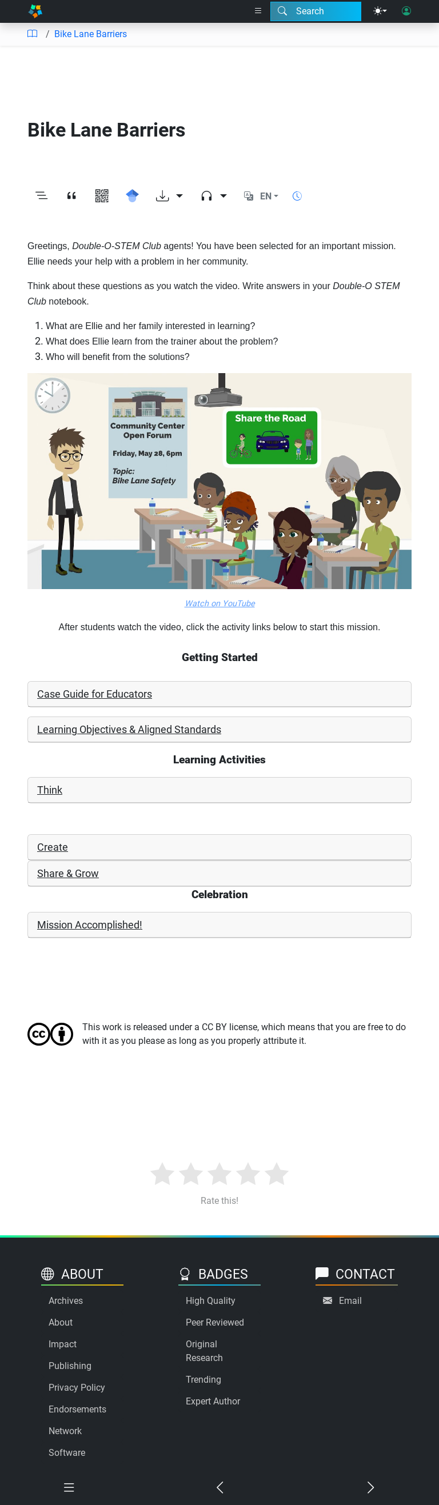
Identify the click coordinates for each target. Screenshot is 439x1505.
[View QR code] (102, 196)
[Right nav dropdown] (258, 11)
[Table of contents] (32, 34)
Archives (66, 1300)
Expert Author (213, 1401)
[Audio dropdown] (213, 196)
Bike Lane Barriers (90, 34)
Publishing (70, 1365)
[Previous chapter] (219, 1488)
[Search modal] (315, 11)
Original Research (204, 1351)
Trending (203, 1379)
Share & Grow (68, 873)
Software (67, 1452)
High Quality (211, 1300)
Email (350, 1300)
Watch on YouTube (220, 604)
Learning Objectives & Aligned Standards (129, 729)
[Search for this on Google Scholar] (132, 196)
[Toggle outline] (41, 196)
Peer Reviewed (215, 1322)
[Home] (35, 11)
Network (65, 1431)
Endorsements (77, 1409)
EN (266, 196)
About (61, 1322)
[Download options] (169, 196)
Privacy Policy (77, 1387)
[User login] (406, 11)
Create (52, 847)
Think (49, 790)
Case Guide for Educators (94, 694)
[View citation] (72, 196)
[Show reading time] (297, 196)
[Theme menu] (380, 11)
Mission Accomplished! (89, 925)
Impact (63, 1344)
